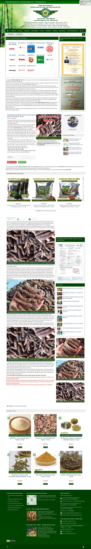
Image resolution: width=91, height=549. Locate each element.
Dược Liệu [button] (13, 30)
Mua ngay (22, 162)
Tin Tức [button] (42, 30)
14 (55, 210)
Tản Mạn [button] (55, 30)
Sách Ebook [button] (62, 30)
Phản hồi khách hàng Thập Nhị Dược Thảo (73, 328)
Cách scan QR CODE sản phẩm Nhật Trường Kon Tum (75, 148)
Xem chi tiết (82, 4)
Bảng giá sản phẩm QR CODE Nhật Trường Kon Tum (76, 144)
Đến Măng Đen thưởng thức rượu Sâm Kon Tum (73, 293)
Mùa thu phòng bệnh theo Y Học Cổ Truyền (73, 323)
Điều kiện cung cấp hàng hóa (14, 507)
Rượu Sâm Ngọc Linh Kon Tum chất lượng (73, 288)
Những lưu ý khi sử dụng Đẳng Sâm (71, 301)
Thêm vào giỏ (12, 162)
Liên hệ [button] (81, 30)
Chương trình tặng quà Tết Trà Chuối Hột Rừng (75, 139)
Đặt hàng (20, 447)
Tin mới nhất (59, 284)
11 (50, 210)
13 (53, 210)
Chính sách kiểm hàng (13, 509)
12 (52, 210)
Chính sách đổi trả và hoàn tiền (15, 503)
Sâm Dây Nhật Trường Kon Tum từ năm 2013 (72, 332)
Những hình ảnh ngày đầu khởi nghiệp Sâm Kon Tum (73, 306)
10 (49, 210)
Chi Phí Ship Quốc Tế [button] (72, 30)
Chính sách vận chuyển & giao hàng (16, 505)
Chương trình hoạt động (68, 135)
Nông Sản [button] (27, 30)
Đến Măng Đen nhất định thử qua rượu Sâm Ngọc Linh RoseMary (73, 297)
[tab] (11, 219)
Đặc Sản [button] (20, 30)
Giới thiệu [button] (48, 30)
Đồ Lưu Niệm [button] (35, 30)
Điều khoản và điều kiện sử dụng (15, 499)
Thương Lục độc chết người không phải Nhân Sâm (72, 310)
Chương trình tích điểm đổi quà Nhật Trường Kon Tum (75, 153)
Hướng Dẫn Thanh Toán (13, 501)
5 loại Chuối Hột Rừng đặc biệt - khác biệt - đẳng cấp (73, 316)
